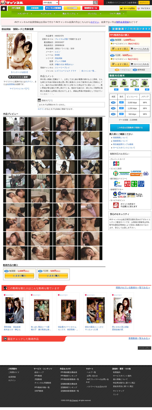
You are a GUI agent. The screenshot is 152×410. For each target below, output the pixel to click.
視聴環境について (120, 141)
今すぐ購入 (19, 275)
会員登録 (132, 3)
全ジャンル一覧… (88, 71)
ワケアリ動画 (117, 14)
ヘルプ (123, 3)
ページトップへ (143, 348)
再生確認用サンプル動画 (123, 144)
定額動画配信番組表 (69, 384)
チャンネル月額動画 (43, 383)
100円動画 (39, 391)
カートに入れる (140, 48)
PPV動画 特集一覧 (42, 387)
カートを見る (129, 8)
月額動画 (38, 379)
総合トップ (39, 372)
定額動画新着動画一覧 (70, 391)
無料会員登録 (122, 22)
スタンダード (24, 14)
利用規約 (116, 372)
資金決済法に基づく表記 (123, 386)
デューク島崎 (60, 61)
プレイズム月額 (61, 39)
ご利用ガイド (112, 3)
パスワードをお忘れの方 (97, 387)
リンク (116, 394)
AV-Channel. (74, 400)
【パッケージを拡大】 (19, 72)
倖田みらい (69, 64)
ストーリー (9, 295)
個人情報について (120, 379)
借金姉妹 (58, 58)
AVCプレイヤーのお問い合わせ (97, 380)
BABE (57, 55)
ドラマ (73, 71)
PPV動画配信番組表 (69, 372)
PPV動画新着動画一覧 (70, 379)
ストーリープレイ (62, 68)
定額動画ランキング (69, 387)
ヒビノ (57, 52)
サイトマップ (118, 391)
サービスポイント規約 (122, 376)
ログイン (144, 3)
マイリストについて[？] (19, 88)
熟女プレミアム (70, 14)
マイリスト (145, 8)
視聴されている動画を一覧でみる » (133, 287)
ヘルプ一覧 (91, 372)
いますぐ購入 (120, 48)
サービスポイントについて (124, 148)
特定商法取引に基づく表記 (124, 383)
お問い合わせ (92, 376)
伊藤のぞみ (59, 64)
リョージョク (64, 71)
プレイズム (94, 14)
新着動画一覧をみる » (139, 338)
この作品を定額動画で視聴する (130, 128)
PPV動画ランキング (69, 376)
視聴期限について (120, 138)
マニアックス (47, 14)
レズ (57, 71)
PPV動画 (38, 376)
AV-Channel (11, 2)
